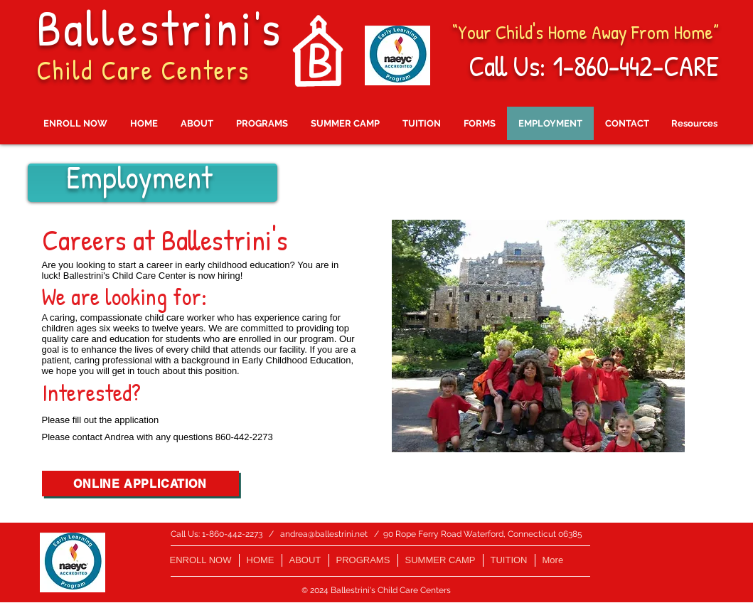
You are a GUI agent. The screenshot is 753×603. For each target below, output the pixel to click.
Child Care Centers (143, 69)
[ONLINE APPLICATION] (140, 483)
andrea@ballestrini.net (324, 534)
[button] (538, 336)
